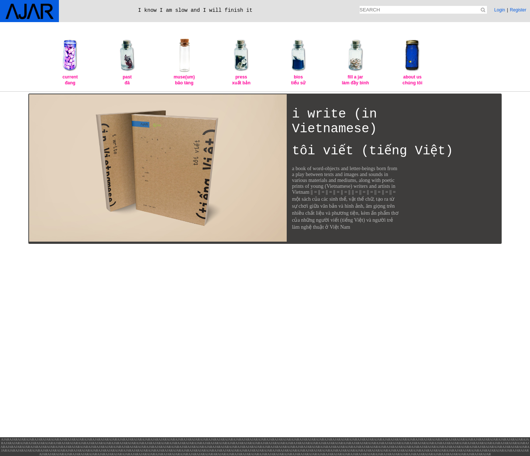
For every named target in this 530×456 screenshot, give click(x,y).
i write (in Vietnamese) (334, 121)
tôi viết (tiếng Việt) (372, 151)
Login (499, 10)
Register (518, 10)
